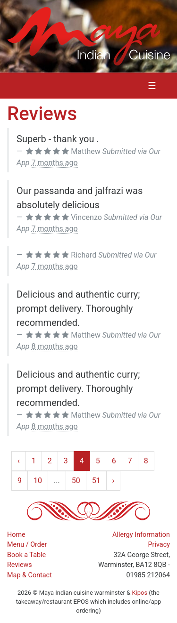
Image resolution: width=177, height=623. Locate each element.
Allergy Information (141, 535)
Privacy (159, 545)
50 (76, 480)
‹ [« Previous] (18, 460)
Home (16, 535)
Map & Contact (29, 575)
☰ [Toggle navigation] (152, 85)
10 (38, 480)
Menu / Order (27, 545)
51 (96, 480)
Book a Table (26, 555)
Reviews (19, 565)
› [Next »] (113, 480)
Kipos (139, 592)
